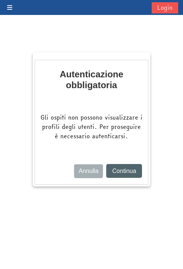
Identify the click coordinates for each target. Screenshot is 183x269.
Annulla (88, 171)
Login (165, 7)
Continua (124, 171)
